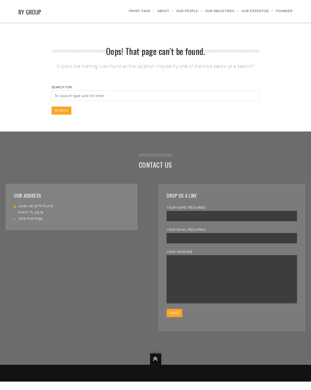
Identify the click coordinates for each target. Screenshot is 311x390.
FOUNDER (284, 11)
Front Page (140, 11)
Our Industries (220, 11)
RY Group (29, 12)
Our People (187, 11)
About (163, 11)
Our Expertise (255, 11)
